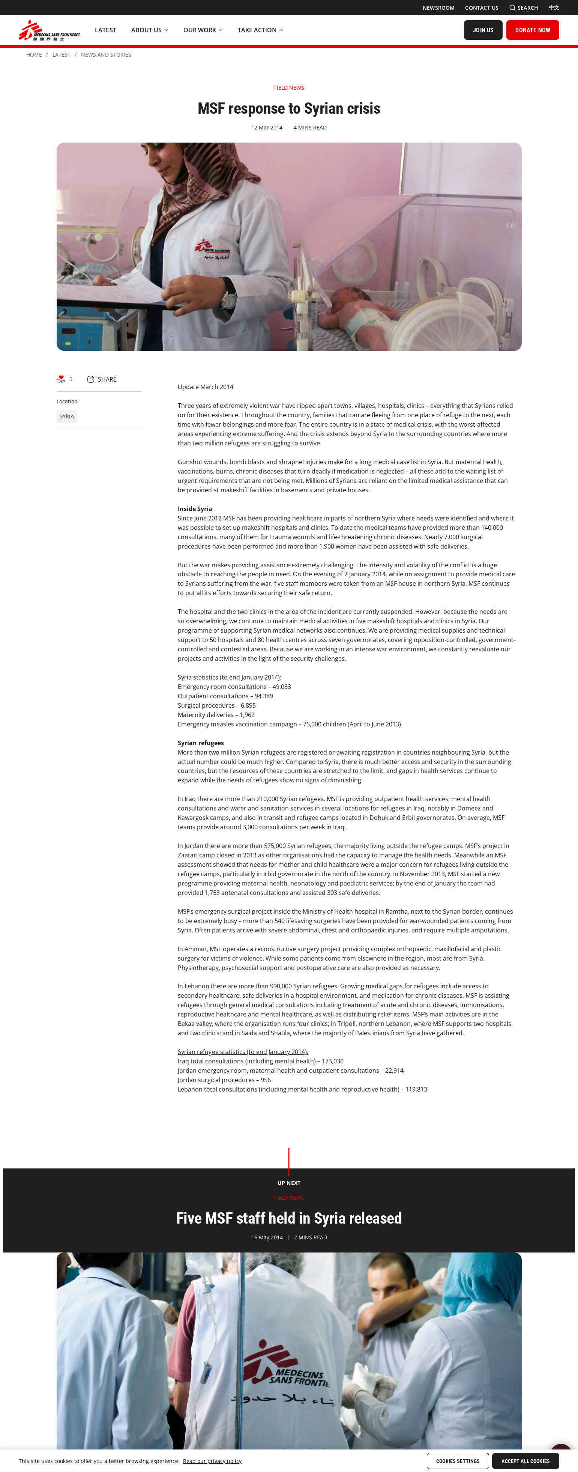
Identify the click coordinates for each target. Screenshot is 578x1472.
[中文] (554, 7)
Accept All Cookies (525, 1461)
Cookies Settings (458, 1461)
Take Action (261, 30)
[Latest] (105, 30)
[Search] (523, 8)
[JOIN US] (483, 30)
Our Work (203, 30)
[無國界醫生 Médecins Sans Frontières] (49, 30)
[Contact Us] (481, 8)
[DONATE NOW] (532, 30)
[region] (289, 1460)
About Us (149, 30)
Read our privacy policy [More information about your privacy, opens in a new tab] (212, 1460)
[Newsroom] (439, 8)
